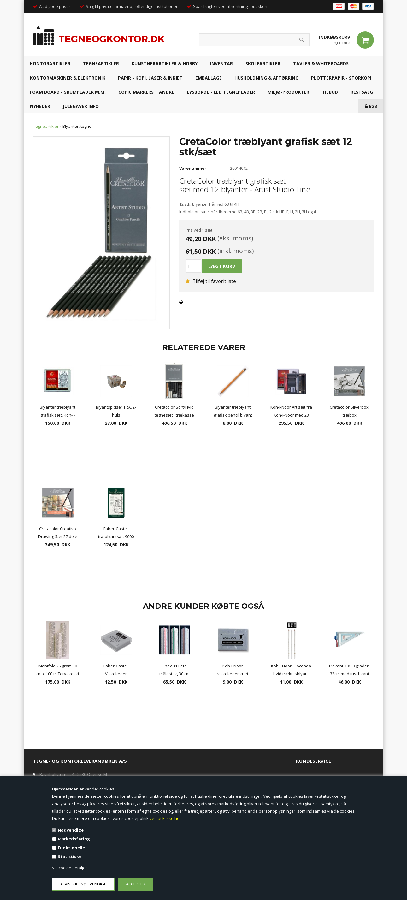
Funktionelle (71, 847)
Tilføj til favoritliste (211, 281)
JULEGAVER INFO (81, 106)
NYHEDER (40, 106)
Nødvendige (71, 830)
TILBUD (330, 92)
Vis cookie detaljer (69, 868)
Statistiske (69, 856)
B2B (371, 106)
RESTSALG (362, 92)
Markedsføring (74, 839)
